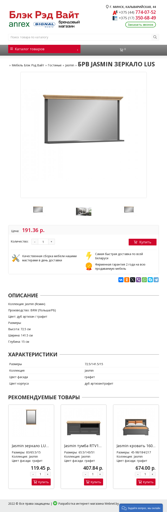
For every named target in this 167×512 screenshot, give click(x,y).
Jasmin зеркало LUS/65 (33, 445)
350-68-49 (137, 18)
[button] (141, 508)
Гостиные (55, 65)
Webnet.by (112, 504)
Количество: (19, 241)
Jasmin (69, 65)
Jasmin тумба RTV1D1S (85, 445)
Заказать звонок (140, 25)
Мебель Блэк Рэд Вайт (28, 65)
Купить (142, 242)
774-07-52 (137, 12)
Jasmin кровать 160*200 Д (141, 445)
